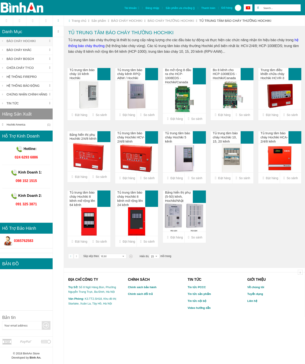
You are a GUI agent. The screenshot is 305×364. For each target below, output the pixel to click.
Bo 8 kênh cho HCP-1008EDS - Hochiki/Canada (225, 74)
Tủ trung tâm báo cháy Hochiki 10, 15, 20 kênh (225, 137)
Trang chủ (79, 20)
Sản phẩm (99, 20)
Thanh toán (208, 8)
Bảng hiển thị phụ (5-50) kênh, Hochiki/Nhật (177, 196)
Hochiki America (28, 125)
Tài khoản (130, 8)
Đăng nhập (152, 8)
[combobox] (281, 7)
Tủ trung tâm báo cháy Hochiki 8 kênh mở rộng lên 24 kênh (130, 198)
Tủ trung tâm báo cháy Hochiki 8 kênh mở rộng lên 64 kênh (82, 198)
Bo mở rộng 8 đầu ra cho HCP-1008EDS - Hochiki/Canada (178, 76)
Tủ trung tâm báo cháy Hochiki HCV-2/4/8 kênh (131, 137)
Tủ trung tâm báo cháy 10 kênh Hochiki (82, 74)
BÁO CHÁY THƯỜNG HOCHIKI (171, 20)
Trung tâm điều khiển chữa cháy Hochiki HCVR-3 (272, 74)
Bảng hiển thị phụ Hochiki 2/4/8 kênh (83, 137)
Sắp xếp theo (91, 256)
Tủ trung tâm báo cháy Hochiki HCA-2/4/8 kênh (274, 137)
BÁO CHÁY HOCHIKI (127, 20)
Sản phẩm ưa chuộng (180, 8)
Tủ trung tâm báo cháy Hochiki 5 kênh (177, 137)
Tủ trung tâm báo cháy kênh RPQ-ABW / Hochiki (129, 74)
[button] (100, 115)
